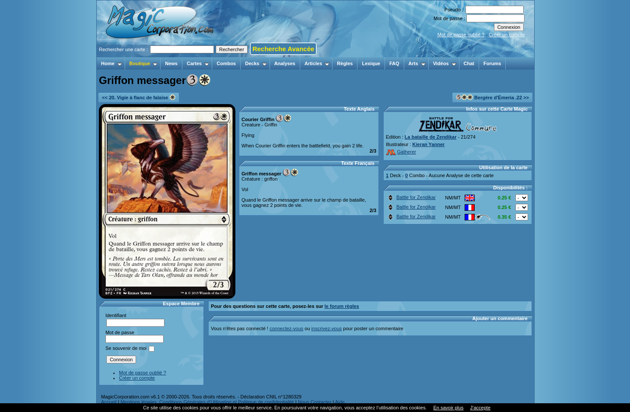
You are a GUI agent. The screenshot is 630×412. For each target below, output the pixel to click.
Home (111, 63)
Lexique (371, 63)
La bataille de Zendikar (431, 137)
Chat (469, 63)
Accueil (108, 402)
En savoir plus (448, 407)
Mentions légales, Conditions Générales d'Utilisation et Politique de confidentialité (207, 402)
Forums (492, 63)
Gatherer (401, 151)
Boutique (144, 63)
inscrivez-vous (327, 328)
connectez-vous (286, 328)
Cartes (198, 63)
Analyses (284, 63)
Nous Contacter (314, 402)
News (171, 63)
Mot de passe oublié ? (461, 34)
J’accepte (480, 407)
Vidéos (444, 63)
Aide (340, 402)
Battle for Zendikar (411, 197)
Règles (345, 63)
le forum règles (342, 306)
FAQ (394, 63)
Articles (316, 63)
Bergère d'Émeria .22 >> (492, 97)
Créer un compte (507, 34)
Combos (226, 63)
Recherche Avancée (283, 48)
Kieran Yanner (429, 144)
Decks (255, 63)
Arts (417, 63)
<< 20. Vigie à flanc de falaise (138, 97)
